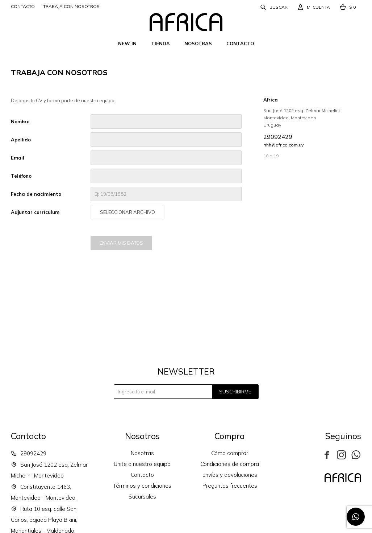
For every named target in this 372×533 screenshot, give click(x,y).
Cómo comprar (229, 453)
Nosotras (198, 43)
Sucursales (142, 496)
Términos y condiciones (142, 485)
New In (127, 43)
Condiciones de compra (229, 463)
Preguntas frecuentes (229, 485)
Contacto (240, 43)
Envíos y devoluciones (229, 474)
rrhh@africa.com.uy (283, 145)
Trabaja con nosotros (71, 6)
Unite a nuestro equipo (142, 463)
